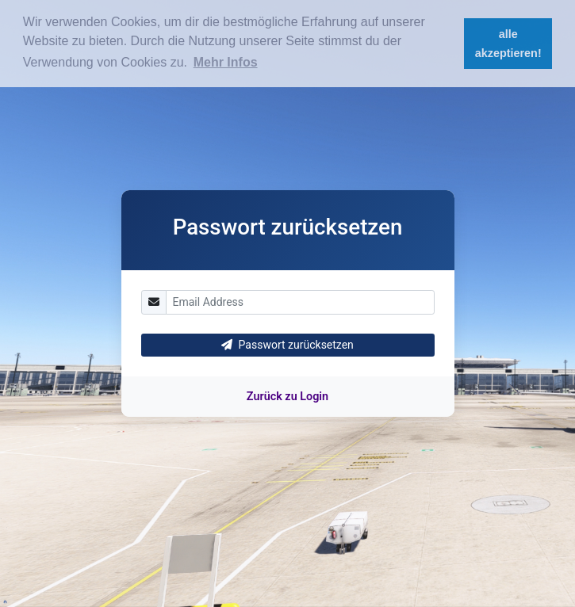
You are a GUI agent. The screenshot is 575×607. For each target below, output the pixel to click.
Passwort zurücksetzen (287, 344)
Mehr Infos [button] (226, 62)
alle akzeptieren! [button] (508, 43)
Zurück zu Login (287, 396)
